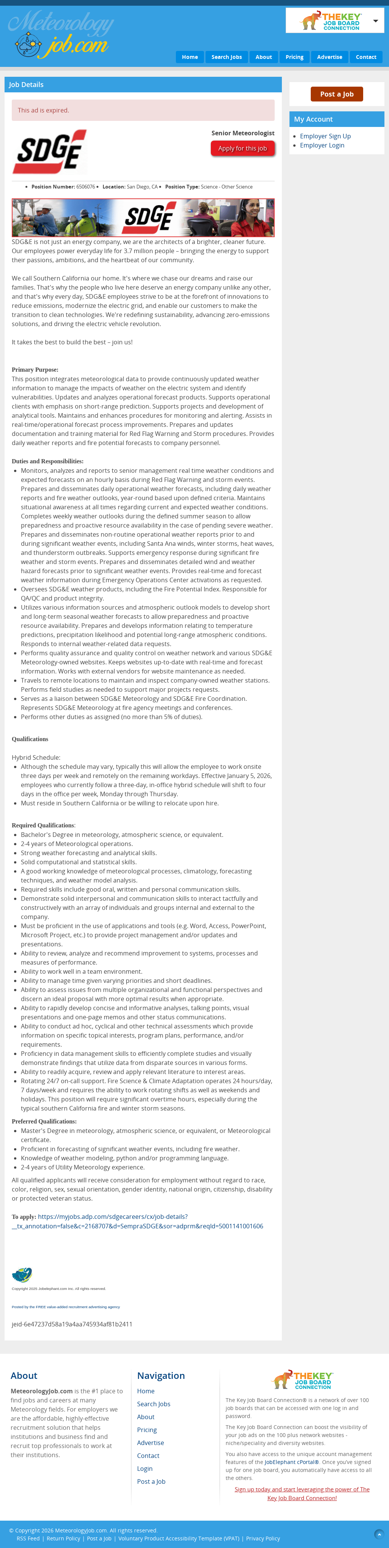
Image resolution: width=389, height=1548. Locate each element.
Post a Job (337, 93)
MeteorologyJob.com (81, 1530)
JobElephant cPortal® (292, 1462)
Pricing (295, 56)
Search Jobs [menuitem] (154, 1404)
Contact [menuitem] (148, 1455)
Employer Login (322, 145)
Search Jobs (227, 56)
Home (190, 56)
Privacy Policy (263, 1538)
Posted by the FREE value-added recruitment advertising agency (66, 1307)
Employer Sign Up (325, 136)
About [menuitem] (146, 1417)
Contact (366, 56)
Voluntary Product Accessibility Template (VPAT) (179, 1538)
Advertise (329, 56)
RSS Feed (28, 1538)
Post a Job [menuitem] (151, 1481)
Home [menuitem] (146, 1391)
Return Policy (63, 1538)
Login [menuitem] (145, 1468)
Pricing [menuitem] (147, 1430)
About (264, 56)
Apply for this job (242, 148)
